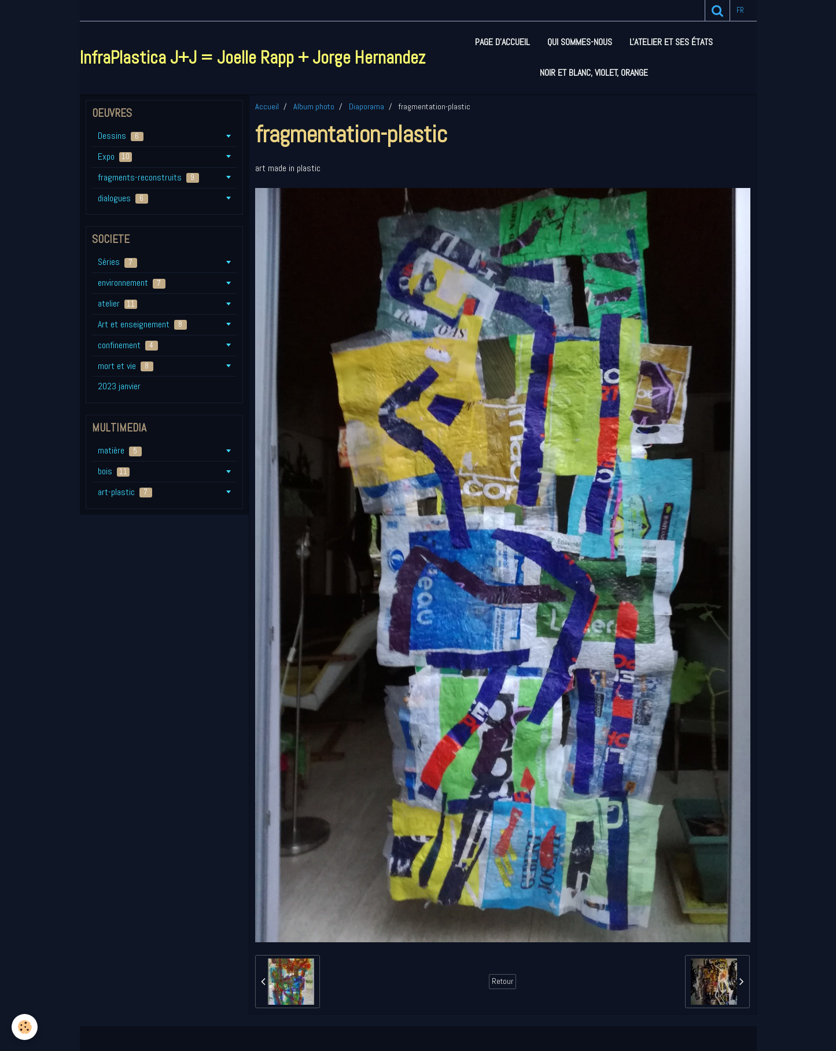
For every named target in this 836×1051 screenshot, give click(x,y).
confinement (128, 345)
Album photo (313, 106)
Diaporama (366, 106)
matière (120, 450)
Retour (502, 981)
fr (740, 10)
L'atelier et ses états (671, 42)
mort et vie (125, 366)
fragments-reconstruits (148, 177)
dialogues (123, 198)
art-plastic (125, 492)
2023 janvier (119, 386)
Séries (117, 262)
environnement (131, 282)
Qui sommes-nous (579, 42)
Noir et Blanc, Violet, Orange (594, 73)
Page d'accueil (502, 42)
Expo (115, 156)
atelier (117, 303)
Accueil (267, 106)
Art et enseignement (142, 324)
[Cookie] (25, 1027)
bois (114, 471)
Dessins (120, 136)
